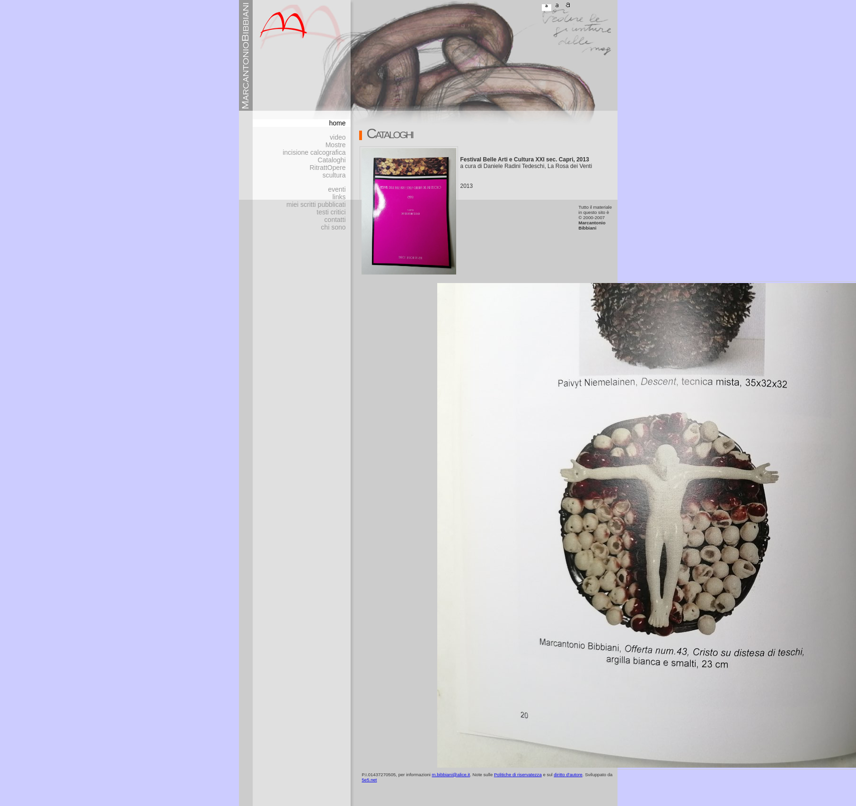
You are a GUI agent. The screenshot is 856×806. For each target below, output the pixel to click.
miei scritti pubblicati (315, 204)
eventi (336, 189)
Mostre (336, 145)
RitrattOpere (327, 167)
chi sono (333, 227)
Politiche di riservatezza (518, 774)
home (337, 123)
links (338, 197)
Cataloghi (331, 160)
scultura (333, 175)
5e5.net (369, 779)
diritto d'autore (568, 774)
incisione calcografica (313, 152)
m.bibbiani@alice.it (451, 774)
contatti (334, 219)
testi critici (331, 212)
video (337, 137)
